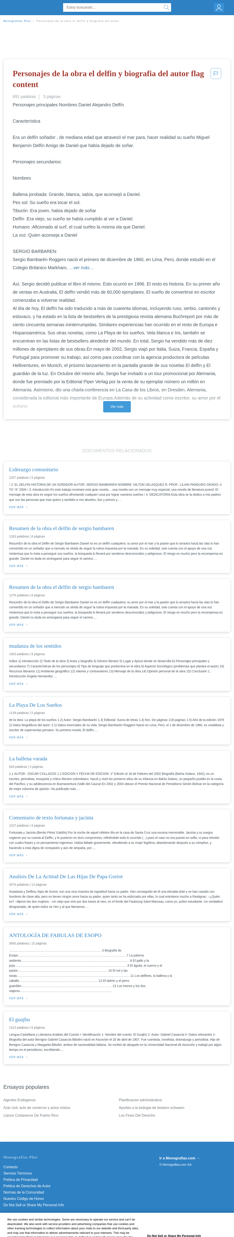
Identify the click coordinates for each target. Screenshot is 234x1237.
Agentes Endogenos (19, 1100)
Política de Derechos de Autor (27, 1186)
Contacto (10, 1167)
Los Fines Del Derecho (137, 1115)
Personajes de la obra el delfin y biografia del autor (77, 21)
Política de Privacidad (20, 1180)
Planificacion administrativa (140, 1100)
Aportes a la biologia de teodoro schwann (151, 1108)
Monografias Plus (17, 21)
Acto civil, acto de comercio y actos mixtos (36, 1108)
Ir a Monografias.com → (179, 1158)
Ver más (117, 407)
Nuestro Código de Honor (23, 1199)
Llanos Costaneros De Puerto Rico (30, 1115)
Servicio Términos (17, 1173)
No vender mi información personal (31, 1205)
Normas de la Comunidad (23, 1192)
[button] (215, 80)
